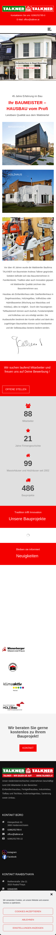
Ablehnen (28, 919)
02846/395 (12, 889)
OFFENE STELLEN (15, 389)
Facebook (9, 857)
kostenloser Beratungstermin (27, 68)
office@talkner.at (31, 19)
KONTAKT (27, 748)
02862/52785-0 (38, 15)
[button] (51, 894)
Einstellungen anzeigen (28, 928)
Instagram (9, 852)
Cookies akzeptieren (28, 911)
